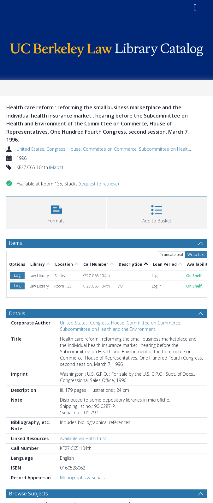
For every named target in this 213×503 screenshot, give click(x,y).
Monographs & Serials (82, 478)
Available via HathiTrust (83, 438)
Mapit (56, 167)
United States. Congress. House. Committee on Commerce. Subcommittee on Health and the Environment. (120, 326)
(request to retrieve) (99, 184)
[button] (56, 212)
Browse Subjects (28, 493)
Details (17, 313)
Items (15, 242)
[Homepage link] (106, 48)
